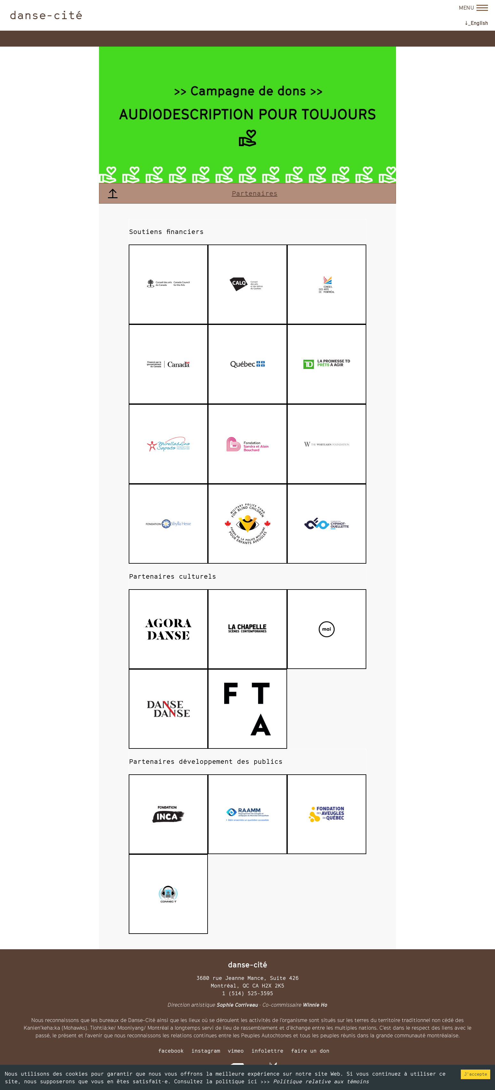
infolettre (267, 1051)
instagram (205, 1051)
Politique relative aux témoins (321, 1081)
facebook (171, 1051)
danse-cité (46, 15)
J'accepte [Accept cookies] (475, 1074)
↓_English (476, 23)
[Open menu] (473, 7)
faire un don (310, 1051)
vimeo (236, 1051)
